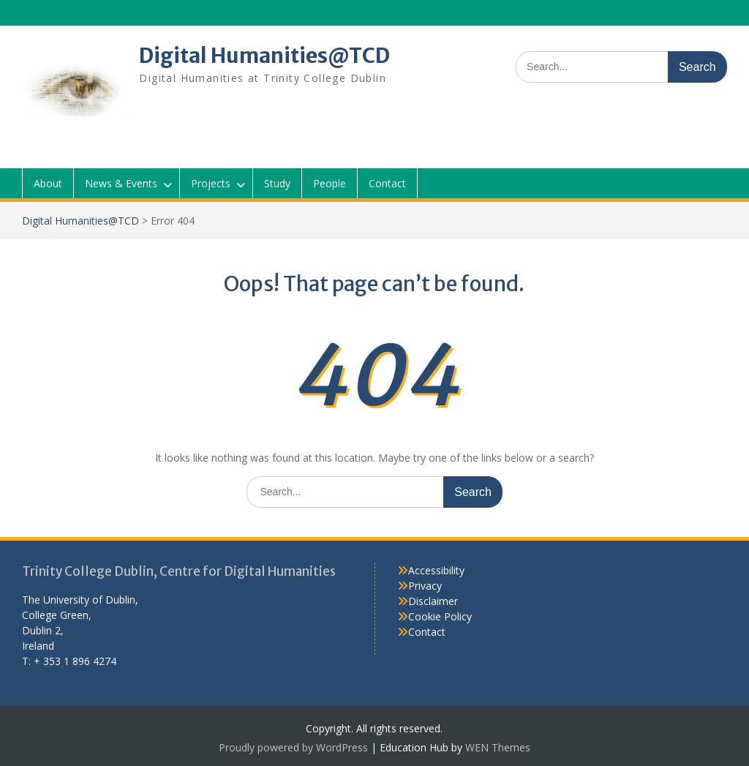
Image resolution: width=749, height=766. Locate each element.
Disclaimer (433, 601)
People (329, 183)
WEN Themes (497, 747)
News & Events (121, 183)
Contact (387, 183)
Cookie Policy (440, 616)
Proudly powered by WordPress (293, 747)
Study (277, 183)
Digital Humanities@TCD (264, 55)
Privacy (425, 586)
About (48, 183)
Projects (210, 183)
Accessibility (436, 570)
